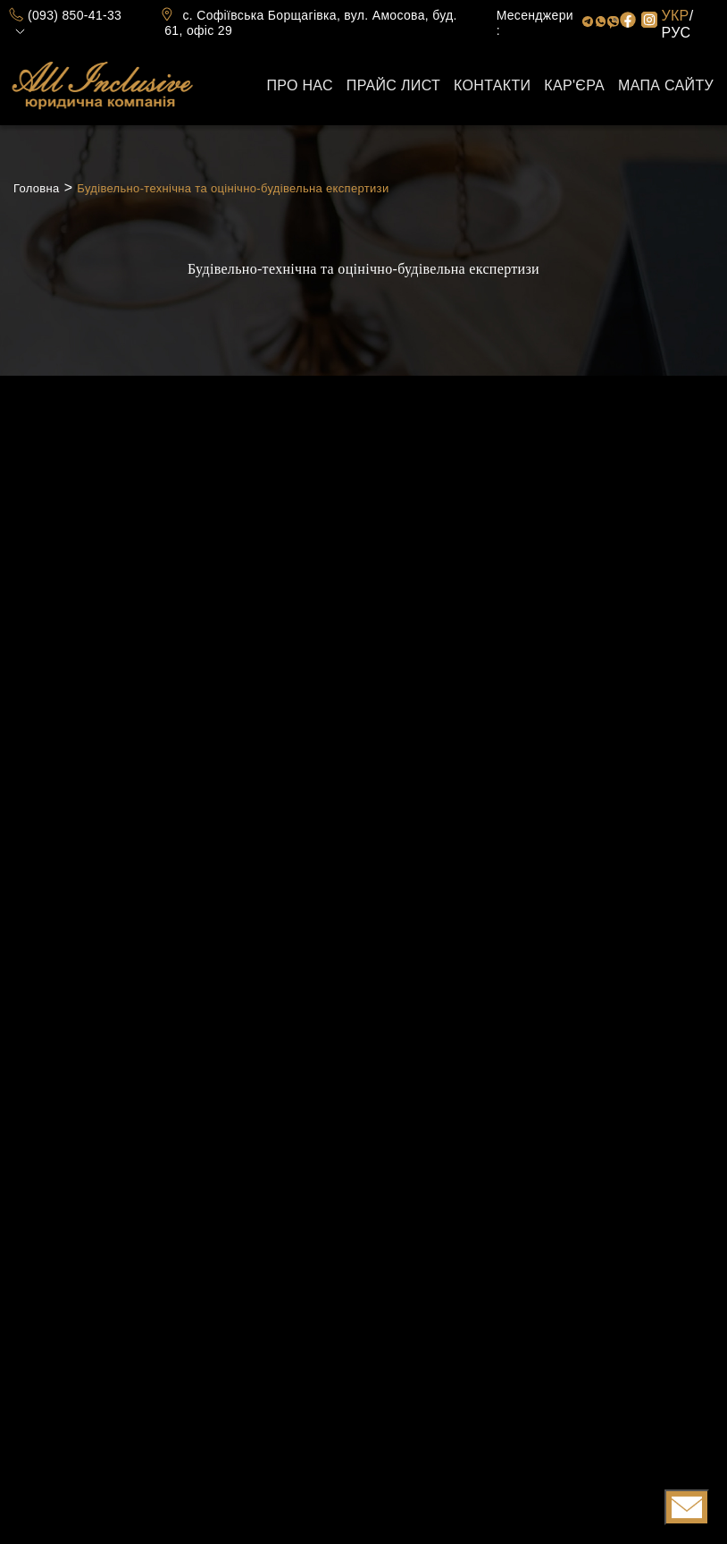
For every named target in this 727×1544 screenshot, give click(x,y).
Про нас (299, 85)
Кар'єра (574, 85)
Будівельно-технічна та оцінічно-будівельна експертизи (233, 188)
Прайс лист (393, 85)
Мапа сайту (666, 85)
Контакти (492, 85)
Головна (36, 188)
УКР (675, 15)
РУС (676, 32)
